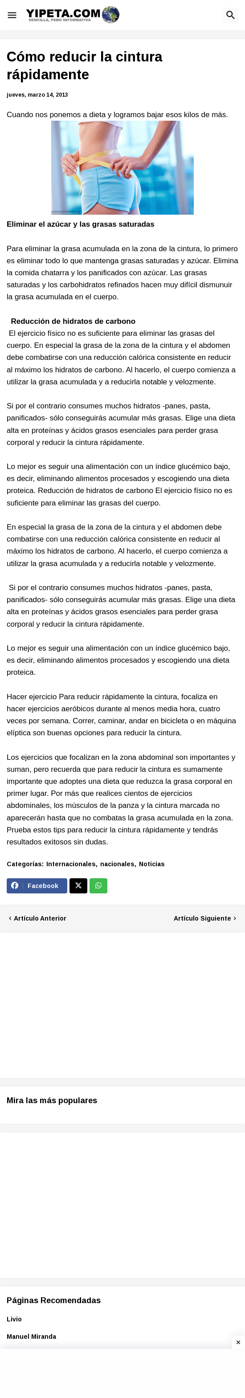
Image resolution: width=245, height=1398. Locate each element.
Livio (14, 1319)
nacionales (117, 864)
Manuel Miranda (31, 1336)
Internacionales (71, 864)
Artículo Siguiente (202, 918)
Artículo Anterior (40, 918)
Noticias (152, 864)
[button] (12, 15)
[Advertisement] (81, 1004)
